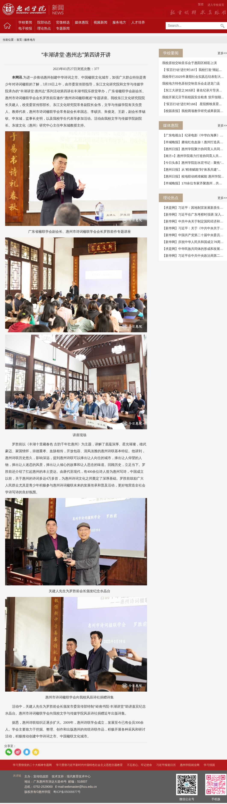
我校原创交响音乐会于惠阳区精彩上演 (189, 63)
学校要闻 (25, 22)
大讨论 (17, 775)
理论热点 (44, 28)
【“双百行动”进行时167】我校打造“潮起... (192, 70)
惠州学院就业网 (189, 765)
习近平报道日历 (166, 765)
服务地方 (119, 22)
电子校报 (25, 28)
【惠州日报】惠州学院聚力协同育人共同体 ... (194, 149)
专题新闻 (63, 28)
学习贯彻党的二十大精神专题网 (32, 765)
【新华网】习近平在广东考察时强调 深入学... (194, 214)
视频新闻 (100, 22)
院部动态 (44, 22)
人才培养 (138, 22)
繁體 (200, 4)
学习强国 (209, 765)
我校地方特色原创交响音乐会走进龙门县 (191, 83)
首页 (19, 39)
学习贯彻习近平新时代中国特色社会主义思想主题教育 (89, 765)
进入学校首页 (216, 4)
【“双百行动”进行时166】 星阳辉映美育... (191, 104)
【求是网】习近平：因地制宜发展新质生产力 (194, 207)
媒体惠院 (81, 22)
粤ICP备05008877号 (67, 792)
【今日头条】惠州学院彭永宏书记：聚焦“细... (194, 162)
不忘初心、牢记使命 (139, 765)
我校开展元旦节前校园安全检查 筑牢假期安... (194, 97)
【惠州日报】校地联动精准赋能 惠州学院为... (194, 176)
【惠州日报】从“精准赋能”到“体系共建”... (191, 169)
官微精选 (63, 22)
